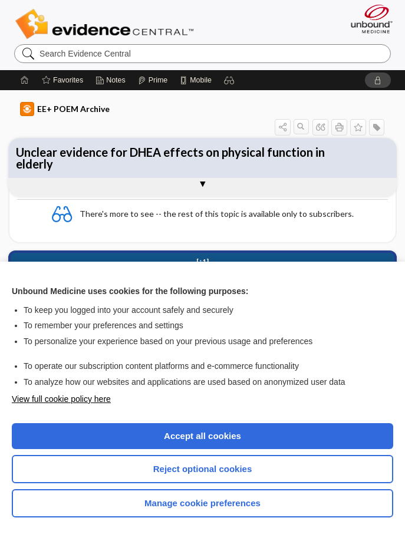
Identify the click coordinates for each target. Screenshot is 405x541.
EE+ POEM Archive (65, 109)
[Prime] (152, 80)
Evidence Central (107, 24)
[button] (229, 80)
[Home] (25, 80)
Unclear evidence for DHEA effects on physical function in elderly (170, 158)
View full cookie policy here (61, 399)
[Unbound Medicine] (368, 19)
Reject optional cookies (202, 469)
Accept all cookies (202, 436)
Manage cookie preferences (202, 503)
